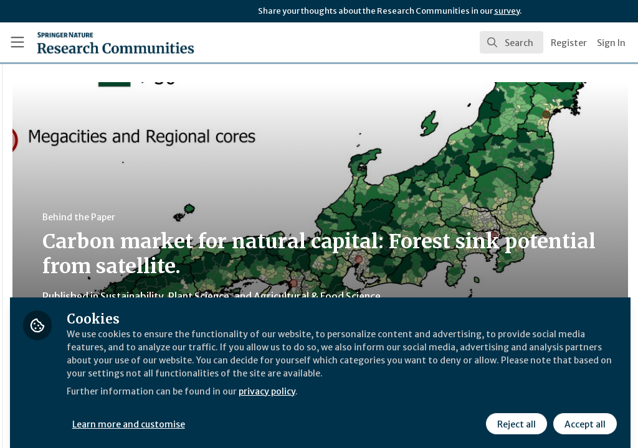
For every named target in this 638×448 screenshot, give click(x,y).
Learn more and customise (287, 415)
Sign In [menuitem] (611, 43)
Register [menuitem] (569, 43)
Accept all (583, 415)
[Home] (94, 42)
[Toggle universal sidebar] (17, 42)
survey (507, 11)
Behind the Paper (235, 217)
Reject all (514, 415)
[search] (511, 42)
